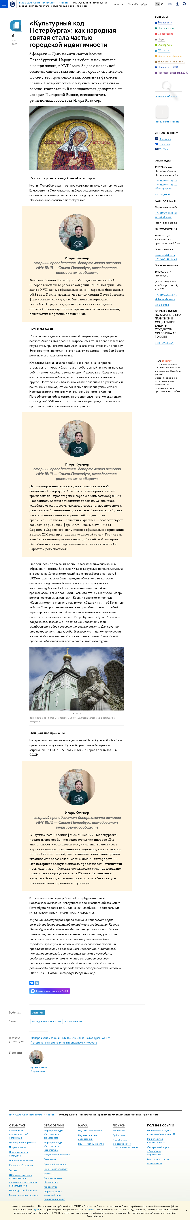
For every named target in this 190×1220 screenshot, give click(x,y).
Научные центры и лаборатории (87, 1137)
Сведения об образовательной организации (18, 1134)
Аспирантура (50, 1186)
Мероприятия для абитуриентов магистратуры (53, 1146)
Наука (83, 1125)
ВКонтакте (165, 138)
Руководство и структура (22, 1142)
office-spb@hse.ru (165, 188)
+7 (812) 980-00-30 (166, 213)
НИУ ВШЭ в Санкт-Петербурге (81, 1038)
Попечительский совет (21, 1160)
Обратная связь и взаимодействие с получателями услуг (54, 1195)
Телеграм (164, 144)
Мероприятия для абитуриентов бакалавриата (53, 1134)
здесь (36, 1209)
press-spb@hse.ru (165, 254)
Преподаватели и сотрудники (18, 1153)
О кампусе (17, 1125)
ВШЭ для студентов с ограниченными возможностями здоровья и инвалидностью (23, 1180)
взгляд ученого (73, 1021)
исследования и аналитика (46, 1021)
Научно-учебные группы (91, 1143)
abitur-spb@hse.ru (165, 298)
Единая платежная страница (23, 1195)
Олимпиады (50, 1159)
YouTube (164, 149)
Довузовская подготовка (57, 1154)
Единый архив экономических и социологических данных (126, 1144)
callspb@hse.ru (163, 216)
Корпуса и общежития (21, 1165)
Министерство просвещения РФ (156, 1140)
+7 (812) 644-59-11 (166, 180)
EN (162, 4)
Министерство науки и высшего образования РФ (161, 1132)
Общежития (162, 304)
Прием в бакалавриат (55, 1164)
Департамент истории (45, 1038)
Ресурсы (119, 1125)
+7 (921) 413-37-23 (166, 258)
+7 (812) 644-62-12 (166, 295)
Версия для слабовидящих (23, 1190)
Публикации (119, 1135)
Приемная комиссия (166, 265)
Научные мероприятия (90, 1130)
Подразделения (17, 1147)
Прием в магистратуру (55, 1168)
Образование (54, 1125)
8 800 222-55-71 (164, 343)
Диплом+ (49, 1173)
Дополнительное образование (53, 1180)
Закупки (13, 1170)
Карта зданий (162, 194)
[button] (33, 679)
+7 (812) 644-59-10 (166, 184)
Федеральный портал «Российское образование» (158, 1151)
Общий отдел (163, 160)
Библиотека (119, 1130)
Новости (50, 1114)
